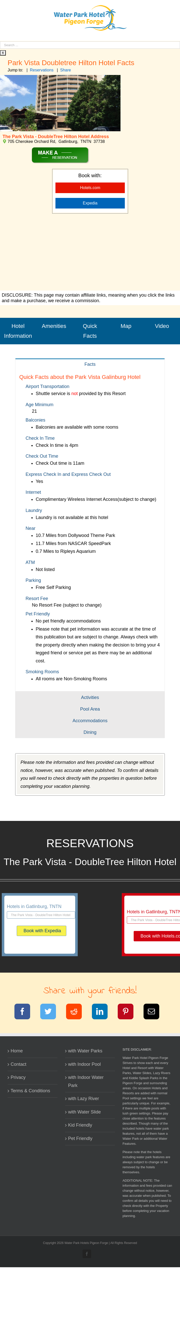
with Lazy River (83, 1098)
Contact (18, 1064)
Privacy (18, 1077)
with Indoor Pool (84, 1064)
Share (65, 70)
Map (126, 326)
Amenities (54, 326)
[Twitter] (51, 1012)
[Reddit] (77, 1012)
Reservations (41, 70)
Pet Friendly (80, 1138)
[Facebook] (25, 1012)
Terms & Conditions (30, 1090)
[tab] (90, 364)
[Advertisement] (90, 252)
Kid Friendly (80, 1125)
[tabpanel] (90, 530)
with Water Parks (85, 1050)
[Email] (154, 1012)
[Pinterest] (128, 1012)
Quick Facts (90, 331)
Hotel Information (18, 331)
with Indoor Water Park (86, 1081)
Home (17, 1050)
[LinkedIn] (103, 1012)
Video (162, 326)
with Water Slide (84, 1111)
